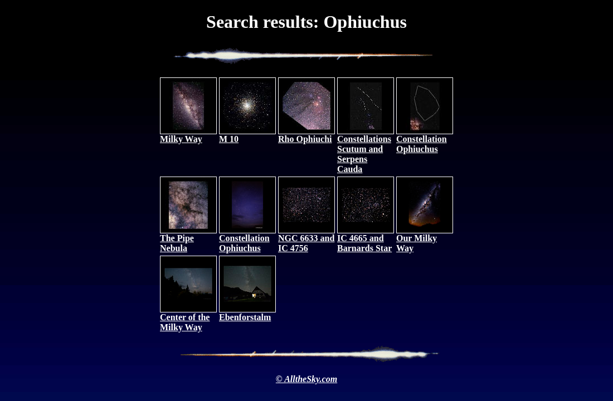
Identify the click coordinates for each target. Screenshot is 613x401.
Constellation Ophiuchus (424, 140)
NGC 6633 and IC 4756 (306, 239)
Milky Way (188, 135)
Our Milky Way (424, 239)
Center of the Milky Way (188, 318)
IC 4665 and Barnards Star (365, 239)
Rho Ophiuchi (306, 135)
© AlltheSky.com (306, 379)
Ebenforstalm (247, 313)
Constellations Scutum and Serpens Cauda (365, 150)
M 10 (247, 135)
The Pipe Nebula (188, 239)
